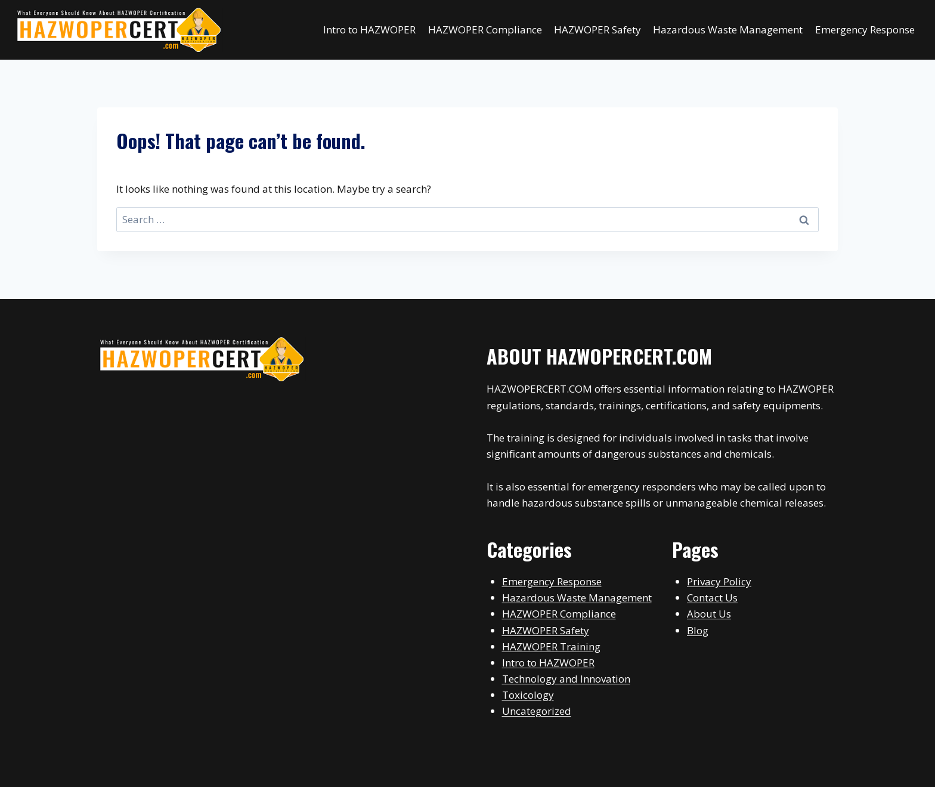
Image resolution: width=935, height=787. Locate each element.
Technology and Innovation (566, 679)
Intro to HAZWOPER (369, 29)
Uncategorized (536, 711)
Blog (697, 630)
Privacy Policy (719, 581)
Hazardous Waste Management (728, 29)
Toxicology (528, 695)
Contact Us (712, 597)
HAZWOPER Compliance (485, 29)
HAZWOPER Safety (597, 29)
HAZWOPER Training (551, 646)
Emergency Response (865, 29)
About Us (709, 614)
